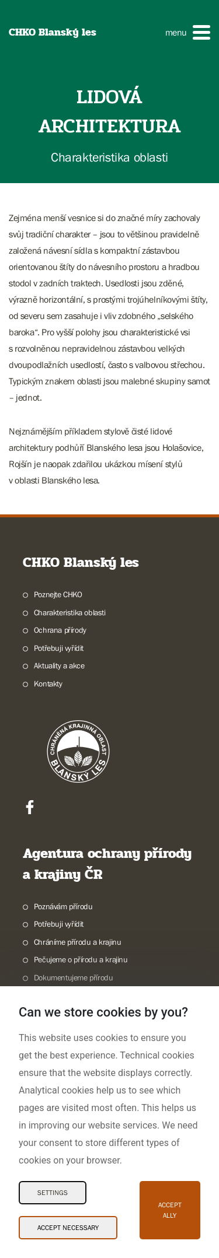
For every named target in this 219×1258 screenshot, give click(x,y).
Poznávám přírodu (63, 906)
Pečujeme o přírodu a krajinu (81, 959)
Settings (52, 1193)
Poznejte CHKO (58, 594)
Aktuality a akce (59, 665)
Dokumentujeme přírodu (73, 977)
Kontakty (48, 683)
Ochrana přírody (60, 630)
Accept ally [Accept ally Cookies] (170, 1210)
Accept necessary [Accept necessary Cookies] (68, 1228)
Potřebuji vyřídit (59, 648)
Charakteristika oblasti (70, 612)
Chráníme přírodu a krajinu (77, 942)
